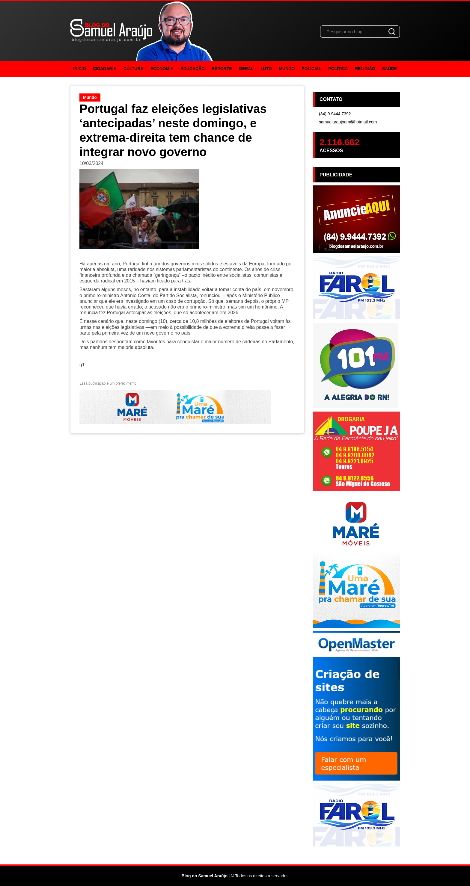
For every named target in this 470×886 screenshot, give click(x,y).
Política (338, 68)
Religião (365, 68)
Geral (246, 68)
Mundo (287, 68)
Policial (311, 68)
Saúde (389, 68)
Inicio (79, 68)
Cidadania (105, 68)
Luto (266, 68)
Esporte (222, 68)
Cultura (133, 68)
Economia (162, 68)
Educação (192, 68)
